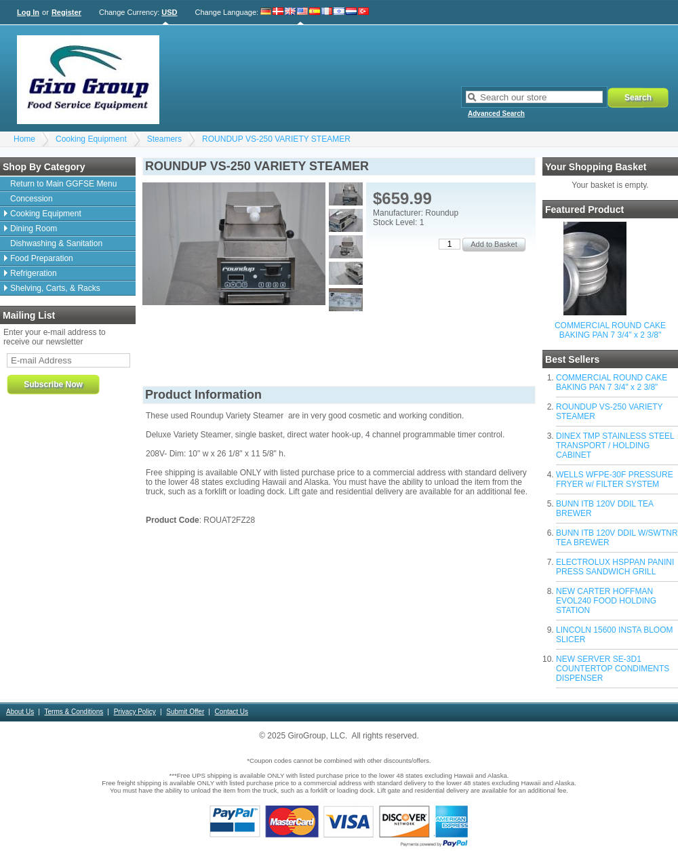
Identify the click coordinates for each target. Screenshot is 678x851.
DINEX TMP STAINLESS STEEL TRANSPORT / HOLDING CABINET (615, 445)
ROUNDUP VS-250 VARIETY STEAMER (276, 139)
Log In (28, 12)
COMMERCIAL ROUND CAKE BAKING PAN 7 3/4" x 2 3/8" (610, 330)
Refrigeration (33, 273)
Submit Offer (185, 711)
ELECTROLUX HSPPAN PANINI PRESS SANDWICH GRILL (615, 566)
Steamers (164, 139)
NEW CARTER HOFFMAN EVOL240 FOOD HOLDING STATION (606, 601)
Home (24, 139)
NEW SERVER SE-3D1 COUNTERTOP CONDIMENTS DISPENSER (612, 668)
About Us (20, 711)
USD (169, 12)
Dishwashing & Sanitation (56, 243)
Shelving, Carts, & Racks (55, 288)
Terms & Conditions (74, 711)
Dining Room (33, 228)
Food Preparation (41, 258)
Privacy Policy (135, 711)
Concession (31, 198)
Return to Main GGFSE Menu (63, 184)
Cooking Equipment (91, 139)
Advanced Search (496, 113)
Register (66, 12)
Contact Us (231, 711)
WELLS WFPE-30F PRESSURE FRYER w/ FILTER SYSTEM (614, 479)
